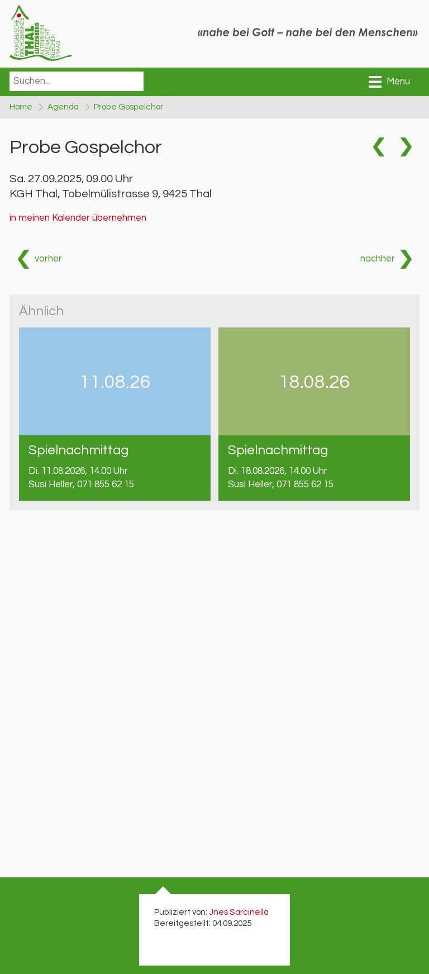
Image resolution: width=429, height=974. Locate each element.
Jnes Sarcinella (239, 912)
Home (20, 106)
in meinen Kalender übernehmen (77, 218)
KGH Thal (110, 193)
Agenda (63, 106)
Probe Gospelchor (128, 106)
